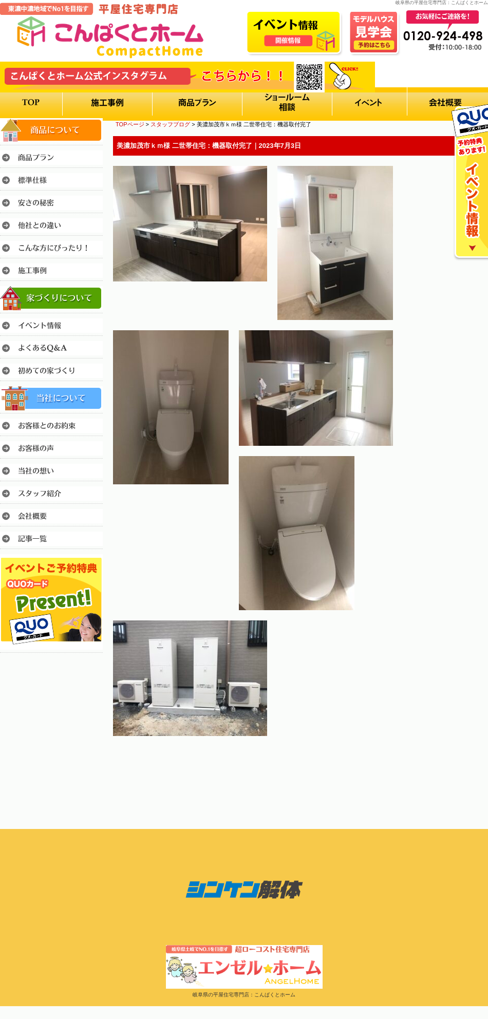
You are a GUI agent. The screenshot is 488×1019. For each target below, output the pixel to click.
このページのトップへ (462, 764)
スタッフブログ (170, 124)
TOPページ (130, 124)
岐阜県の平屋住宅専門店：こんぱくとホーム (244, 994)
